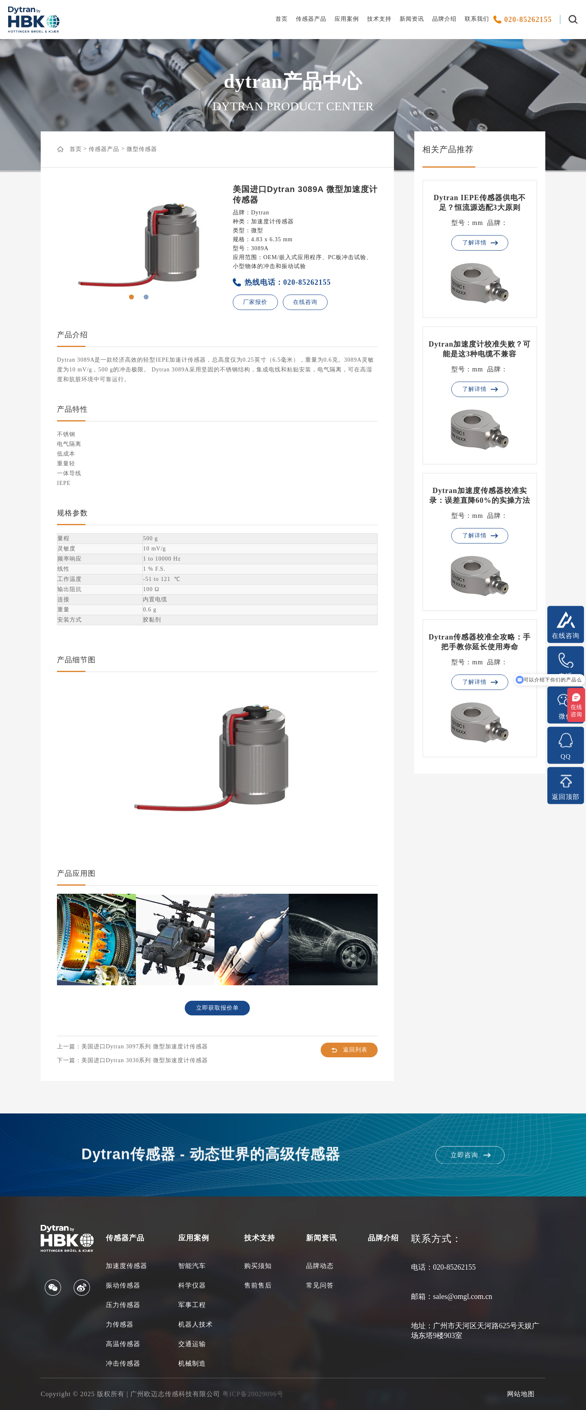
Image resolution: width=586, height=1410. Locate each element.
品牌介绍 (444, 19)
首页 (282, 19)
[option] (139, 245)
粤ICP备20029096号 (253, 1393)
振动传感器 (123, 1285)
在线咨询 (305, 302)
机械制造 (192, 1363)
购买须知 (258, 1265)
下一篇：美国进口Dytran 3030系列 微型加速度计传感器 (132, 1060)
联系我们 (477, 19)
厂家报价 (255, 302)
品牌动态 (320, 1265)
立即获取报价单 (217, 1008)
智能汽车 (192, 1265)
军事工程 (192, 1304)
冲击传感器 (123, 1363)
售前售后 (258, 1285)
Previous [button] (83, 245)
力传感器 (119, 1324)
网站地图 (521, 1393)
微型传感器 (142, 149)
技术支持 (379, 19)
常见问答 (320, 1285)
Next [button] (193, 245)
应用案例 (347, 19)
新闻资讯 (412, 19)
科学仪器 (192, 1285)
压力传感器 (123, 1304)
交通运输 (192, 1343)
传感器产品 (311, 19)
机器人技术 (195, 1324)
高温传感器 (123, 1343)
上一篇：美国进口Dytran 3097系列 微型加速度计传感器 (132, 1046)
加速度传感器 (126, 1265)
